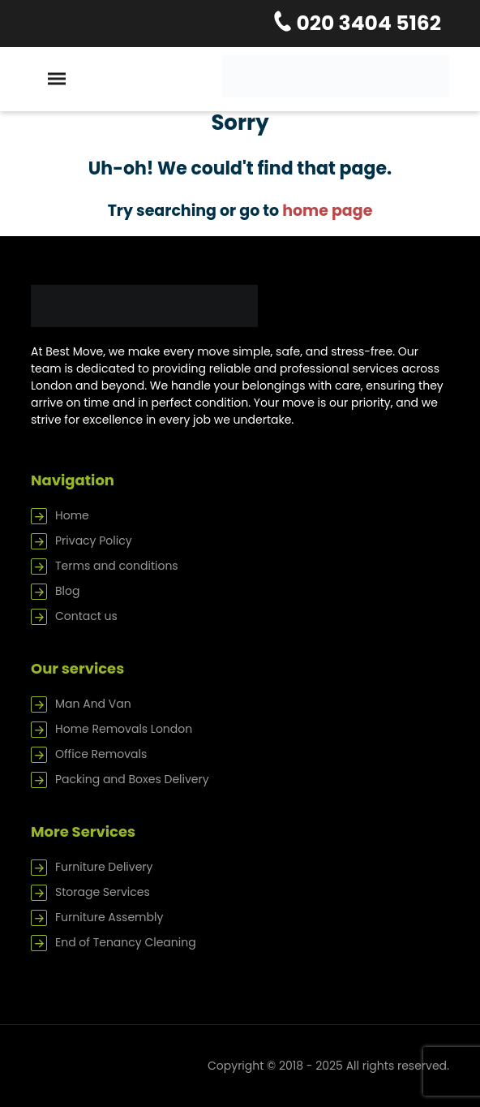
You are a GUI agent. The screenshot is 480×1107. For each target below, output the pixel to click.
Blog (67, 591)
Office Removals (101, 754)
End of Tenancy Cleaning (125, 942)
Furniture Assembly (109, 917)
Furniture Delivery (103, 867)
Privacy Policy (93, 540)
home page (327, 211)
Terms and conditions (116, 566)
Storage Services (102, 892)
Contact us (86, 616)
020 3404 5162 (366, 23)
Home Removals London (123, 729)
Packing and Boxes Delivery (132, 779)
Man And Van (93, 704)
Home (72, 515)
